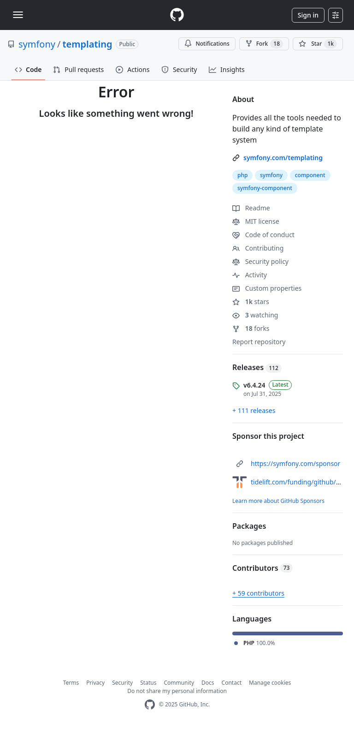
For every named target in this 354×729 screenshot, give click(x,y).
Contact (232, 683)
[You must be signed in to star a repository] (318, 43)
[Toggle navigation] (18, 15)
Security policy (260, 261)
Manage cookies (270, 683)
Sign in (308, 15)
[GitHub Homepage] (149, 705)
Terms (71, 683)
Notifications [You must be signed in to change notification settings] (206, 44)
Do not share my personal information (177, 691)
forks (251, 328)
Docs (207, 683)
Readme (251, 207)
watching (255, 315)
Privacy (95, 683)
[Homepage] (177, 15)
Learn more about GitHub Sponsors (278, 501)
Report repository (258, 341)
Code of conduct (263, 234)
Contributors (262, 568)
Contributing (257, 248)
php (242, 175)
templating (87, 44)
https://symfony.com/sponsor (295, 463)
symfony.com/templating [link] (283, 157)
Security (122, 683)
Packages (249, 526)
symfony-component (264, 188)
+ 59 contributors (258, 593)
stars (250, 301)
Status (148, 683)
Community (179, 683)
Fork (264, 43)
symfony (36, 44)
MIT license (255, 221)
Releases (257, 367)
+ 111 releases (253, 410)
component (310, 175)
